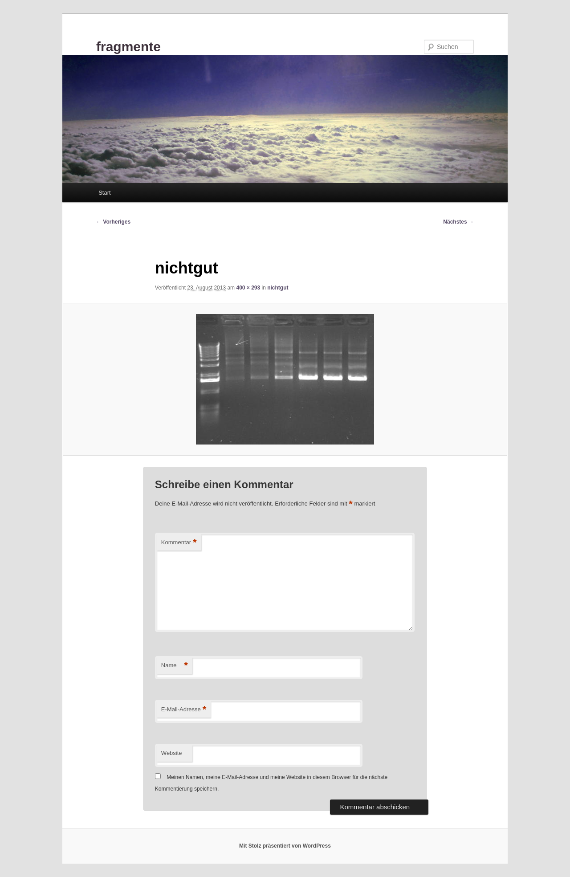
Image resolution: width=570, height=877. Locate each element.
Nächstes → (458, 222)
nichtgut (277, 288)
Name (174, 665)
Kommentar (179, 542)
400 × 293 (248, 288)
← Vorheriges (113, 222)
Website (171, 753)
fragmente (128, 46)
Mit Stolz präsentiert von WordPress (285, 846)
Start (104, 192)
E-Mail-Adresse (183, 709)
